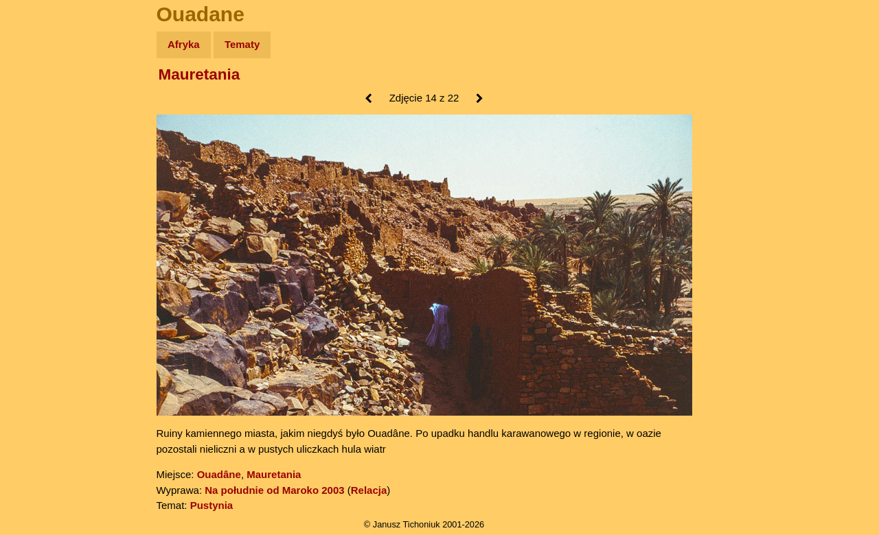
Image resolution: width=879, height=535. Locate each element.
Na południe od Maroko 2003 (274, 490)
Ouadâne (219, 474)
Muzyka (41, 203)
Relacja (369, 490)
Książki (41, 177)
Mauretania (199, 74)
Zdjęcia (41, 124)
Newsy (39, 150)
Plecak (39, 230)
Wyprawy (45, 98)
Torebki (41, 283)
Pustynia (211, 505)
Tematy (242, 44)
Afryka (184, 44)
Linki (35, 256)
